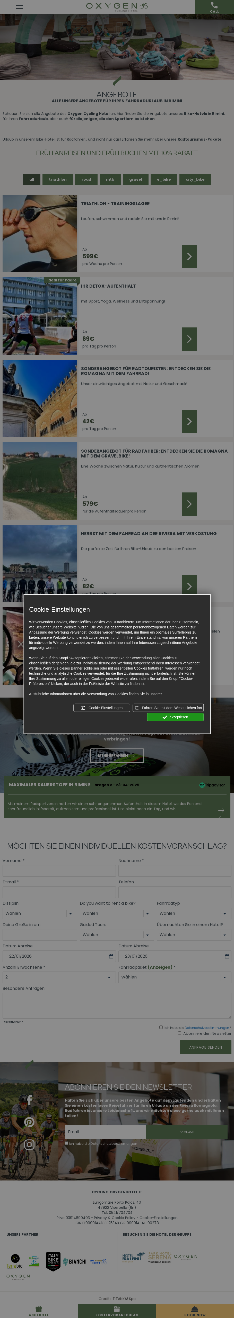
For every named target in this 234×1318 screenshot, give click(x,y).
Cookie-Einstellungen (102, 708)
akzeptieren (175, 717)
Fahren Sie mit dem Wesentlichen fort (168, 708)
